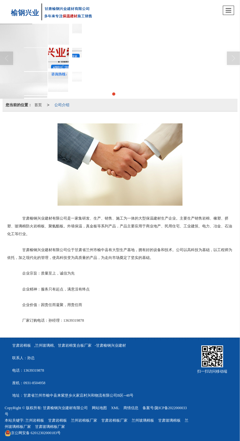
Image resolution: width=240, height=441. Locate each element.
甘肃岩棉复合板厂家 (75, 345)
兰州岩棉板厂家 (84, 420)
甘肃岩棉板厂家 (114, 420)
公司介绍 (61, 105)
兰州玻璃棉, (45, 345)
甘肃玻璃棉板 (169, 420)
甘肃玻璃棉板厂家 (50, 426)
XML (115, 408)
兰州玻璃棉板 (143, 420)
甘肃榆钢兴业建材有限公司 (65, 408)
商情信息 (130, 408)
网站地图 (99, 408)
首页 (38, 105)
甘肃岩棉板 (21, 345)
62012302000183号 (33, 433)
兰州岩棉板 (34, 420)
